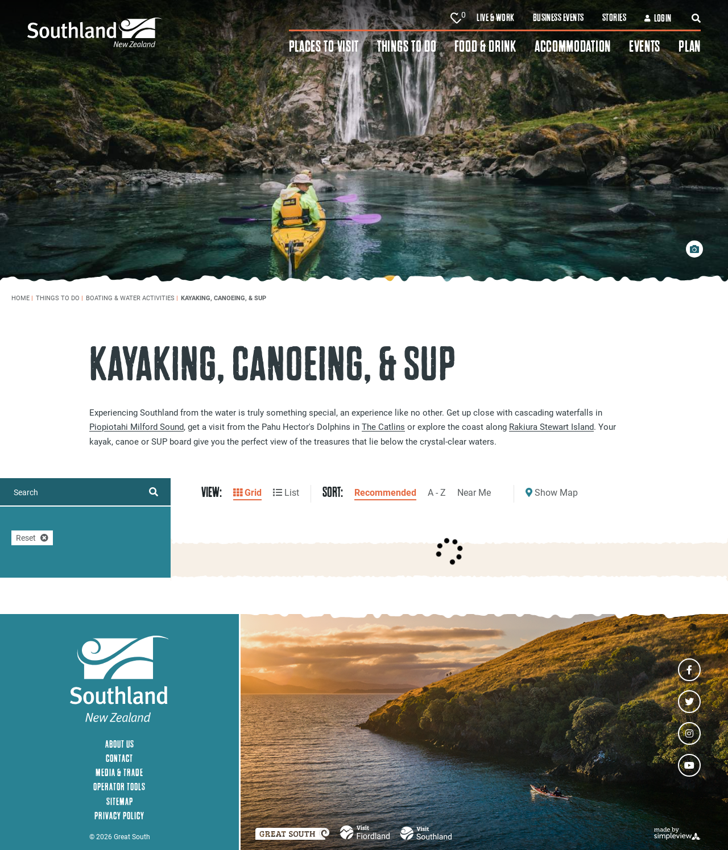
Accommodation (573, 46)
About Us (119, 744)
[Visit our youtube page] (689, 765)
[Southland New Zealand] (158, 32)
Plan (690, 46)
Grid (247, 492)
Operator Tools (119, 787)
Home (22, 297)
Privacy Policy (119, 816)
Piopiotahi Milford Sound (136, 426)
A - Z (437, 492)
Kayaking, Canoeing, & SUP (224, 297)
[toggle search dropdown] (696, 18)
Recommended (385, 492)
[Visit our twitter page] (689, 701)
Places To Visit (324, 46)
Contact (119, 758)
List (286, 492)
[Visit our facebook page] (689, 670)
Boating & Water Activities (132, 297)
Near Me (474, 492)
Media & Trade (119, 772)
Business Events (558, 17)
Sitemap (119, 801)
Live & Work (495, 17)
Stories (614, 17)
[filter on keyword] (153, 491)
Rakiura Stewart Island (551, 426)
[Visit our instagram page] (689, 733)
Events (644, 46)
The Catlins (383, 426)
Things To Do (406, 46)
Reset (32, 537)
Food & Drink (485, 46)
